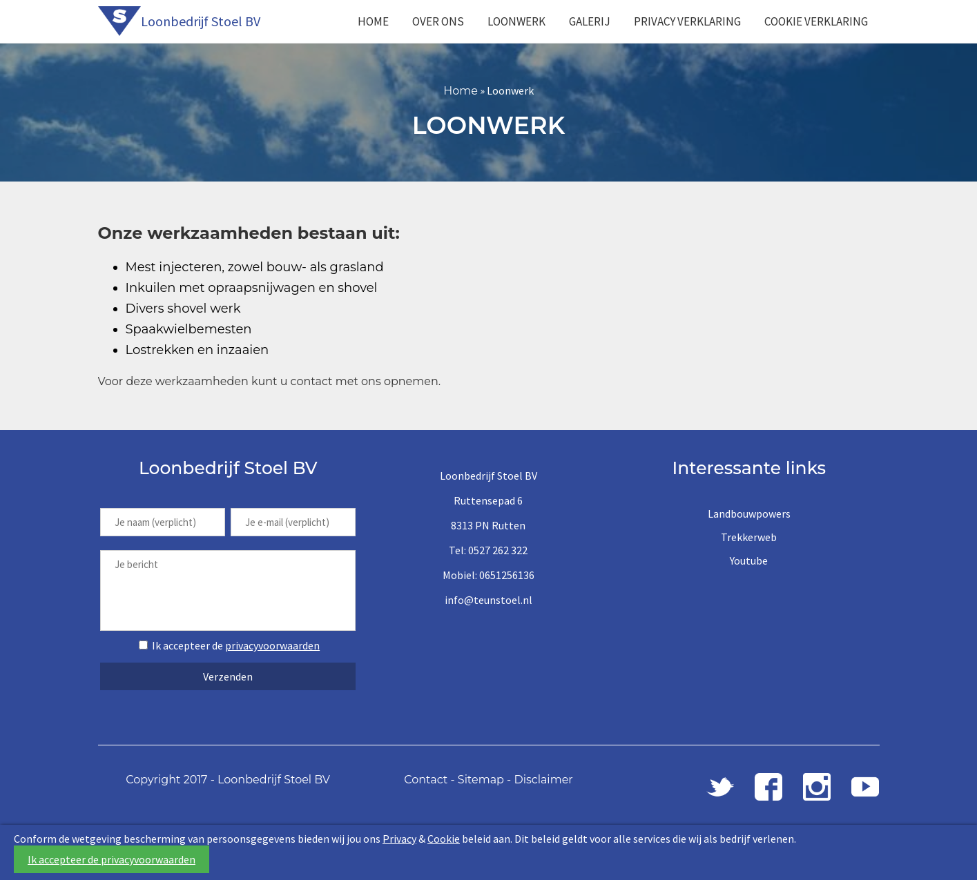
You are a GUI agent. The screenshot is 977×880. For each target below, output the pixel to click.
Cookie (443, 838)
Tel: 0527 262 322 (488, 550)
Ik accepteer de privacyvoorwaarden (111, 859)
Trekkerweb (749, 537)
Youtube (749, 560)
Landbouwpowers (749, 513)
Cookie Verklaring (816, 21)
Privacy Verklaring (687, 21)
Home (373, 21)
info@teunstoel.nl (488, 600)
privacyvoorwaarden (272, 645)
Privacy (399, 838)
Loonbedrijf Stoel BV (200, 21)
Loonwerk (516, 21)
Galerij (589, 21)
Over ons (438, 21)
